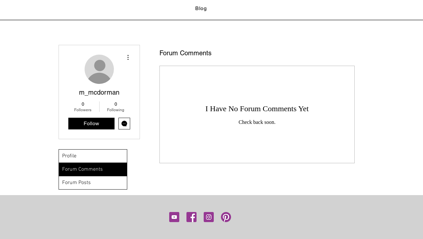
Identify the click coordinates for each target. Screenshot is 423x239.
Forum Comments (82, 169)
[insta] (209, 217)
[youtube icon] (174, 217)
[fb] (191, 217)
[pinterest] (226, 217)
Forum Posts (76, 182)
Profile (69, 156)
